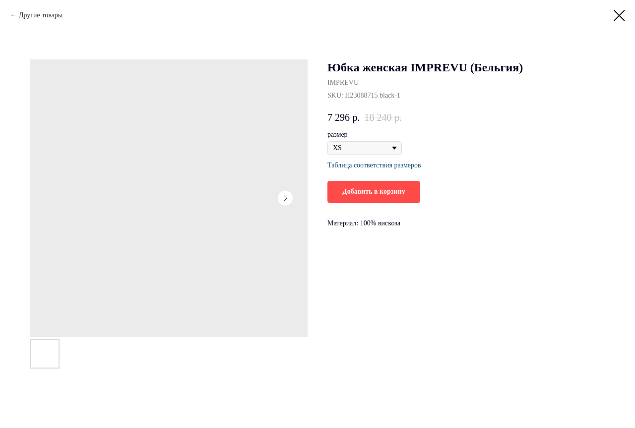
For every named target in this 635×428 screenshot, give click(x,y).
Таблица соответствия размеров (374, 165)
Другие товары (41, 15)
